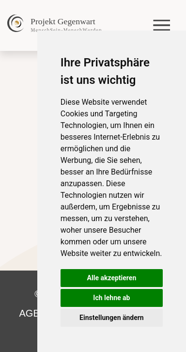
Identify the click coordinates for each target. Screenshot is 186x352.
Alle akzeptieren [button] (112, 278)
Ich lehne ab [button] (111, 298)
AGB (29, 313)
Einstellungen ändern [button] (111, 317)
